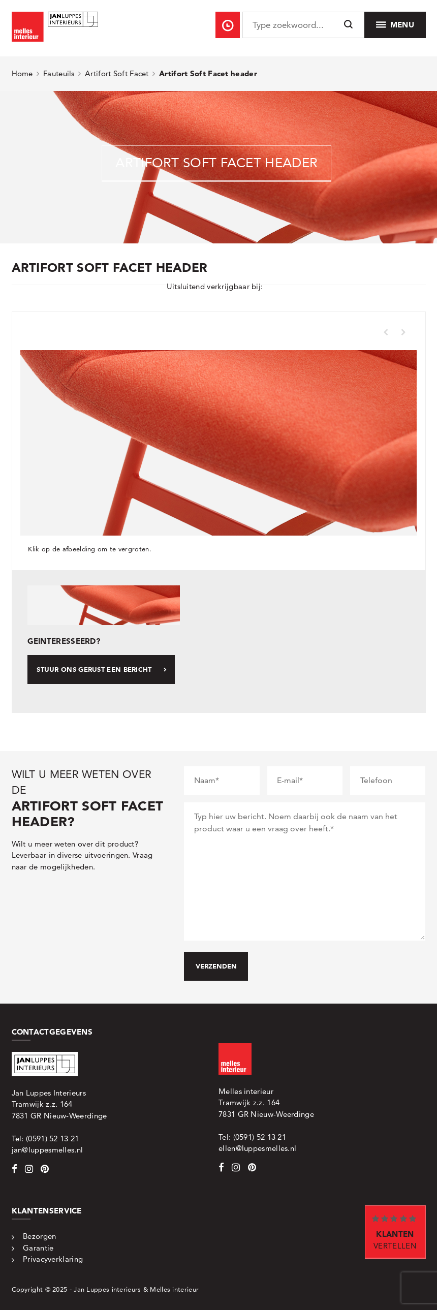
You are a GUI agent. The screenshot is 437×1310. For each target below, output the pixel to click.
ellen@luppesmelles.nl (257, 1148)
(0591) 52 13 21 (52, 1138)
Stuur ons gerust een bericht (102, 669)
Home (22, 73)
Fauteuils (59, 73)
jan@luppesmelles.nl (47, 1150)
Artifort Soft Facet (117, 73)
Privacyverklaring (53, 1259)
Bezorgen (39, 1236)
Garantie (38, 1248)
